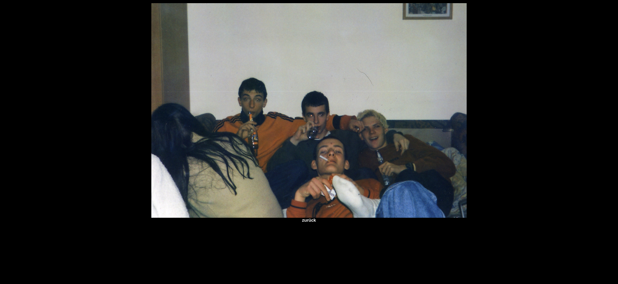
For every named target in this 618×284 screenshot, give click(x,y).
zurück (309, 220)
